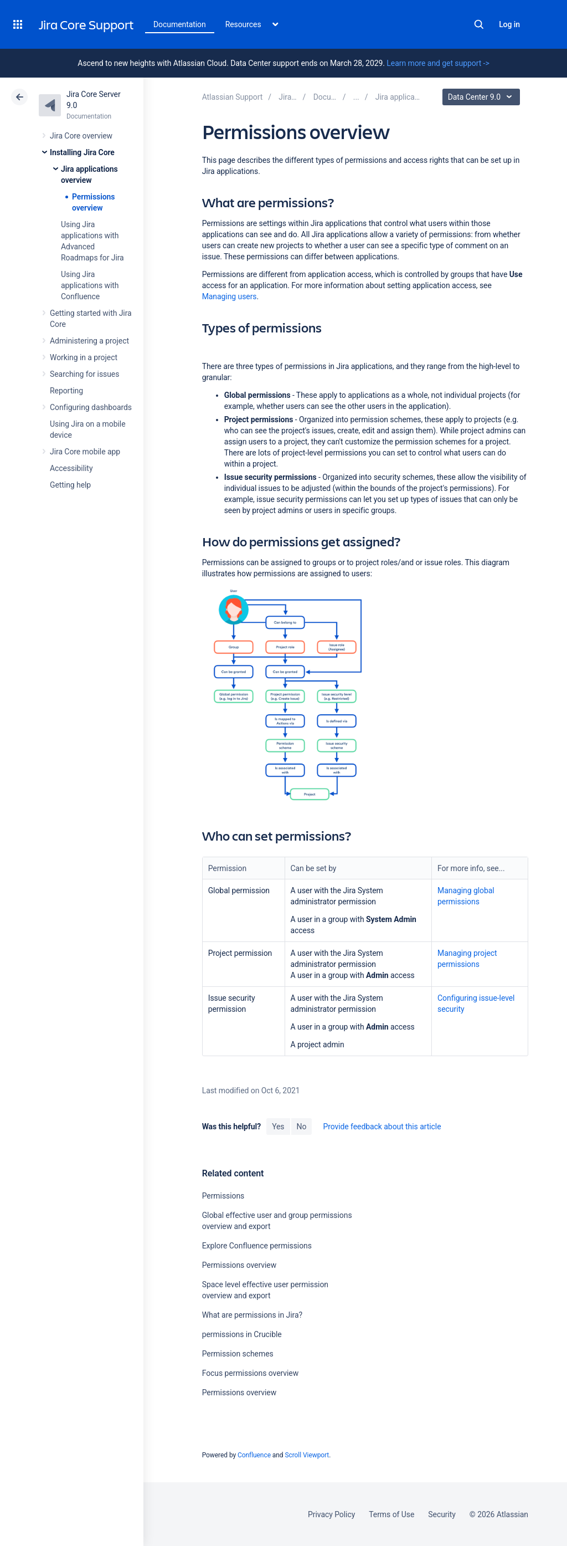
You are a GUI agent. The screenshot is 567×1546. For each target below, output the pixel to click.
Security (442, 1514)
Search (479, 24)
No (302, 1126)
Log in (509, 24)
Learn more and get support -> (437, 63)
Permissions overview (239, 1265)
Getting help (70, 484)
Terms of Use (391, 1514)
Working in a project (83, 357)
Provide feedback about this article (382, 1126)
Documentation (179, 24)
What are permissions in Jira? (252, 1314)
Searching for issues (84, 374)
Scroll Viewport (307, 1455)
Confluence (254, 1455)
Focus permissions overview (250, 1373)
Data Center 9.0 (482, 97)
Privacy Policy (331, 1514)
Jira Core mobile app (85, 451)
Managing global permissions (465, 896)
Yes (278, 1126)
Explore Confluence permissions (257, 1245)
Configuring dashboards (91, 407)
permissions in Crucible (242, 1334)
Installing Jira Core (82, 152)
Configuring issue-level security (475, 1003)
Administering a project (89, 340)
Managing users (229, 296)
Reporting (66, 390)
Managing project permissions (467, 959)
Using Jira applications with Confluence (90, 285)
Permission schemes (238, 1353)
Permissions (223, 1195)
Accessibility (71, 468)
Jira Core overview (81, 135)
